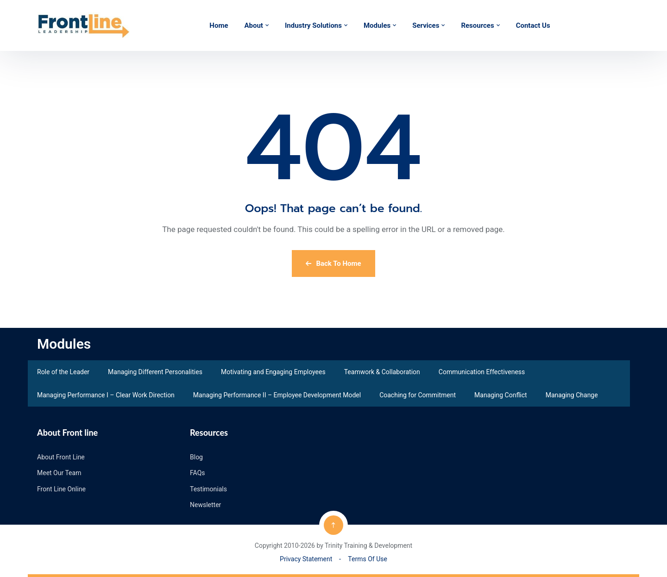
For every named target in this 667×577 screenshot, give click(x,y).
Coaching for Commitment (417, 395)
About (253, 25)
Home (218, 25)
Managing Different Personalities (155, 372)
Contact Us (533, 25)
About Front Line (61, 457)
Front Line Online (61, 489)
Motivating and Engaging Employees (273, 372)
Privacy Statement (306, 559)
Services (425, 25)
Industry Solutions (313, 25)
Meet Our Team (59, 473)
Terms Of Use (367, 559)
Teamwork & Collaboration (382, 372)
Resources (477, 25)
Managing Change (572, 395)
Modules (377, 25)
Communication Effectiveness (482, 372)
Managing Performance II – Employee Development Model (277, 395)
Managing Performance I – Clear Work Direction (106, 395)
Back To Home (333, 263)
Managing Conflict (500, 395)
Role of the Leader (63, 372)
